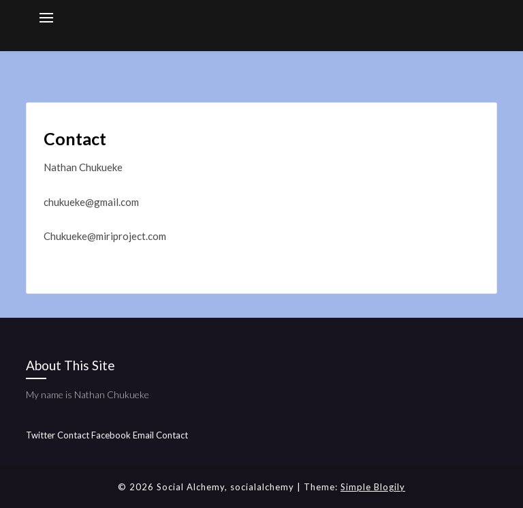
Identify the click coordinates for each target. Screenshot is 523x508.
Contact (73, 435)
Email (143, 435)
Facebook (111, 435)
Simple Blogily (372, 486)
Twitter (40, 435)
